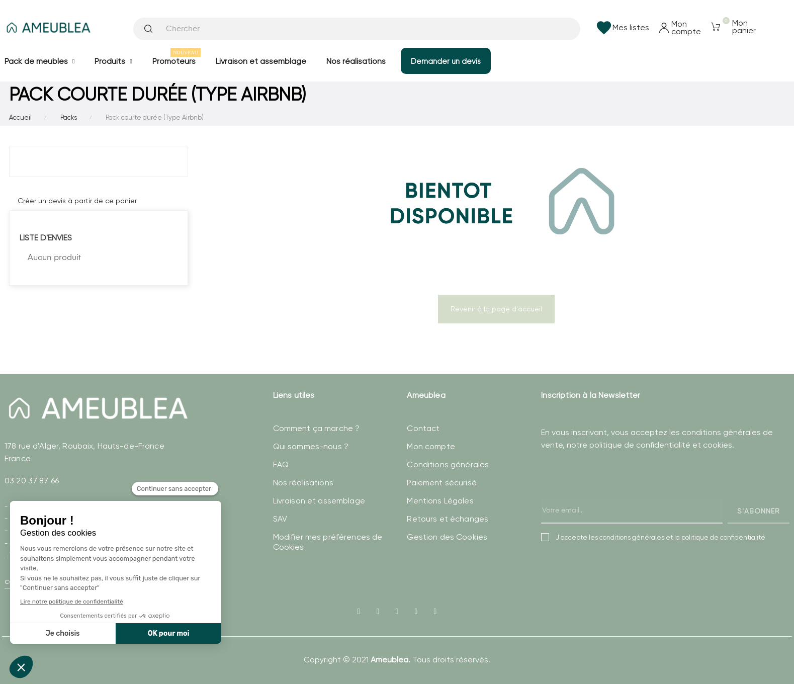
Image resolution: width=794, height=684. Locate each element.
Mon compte (431, 446)
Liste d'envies (46, 237)
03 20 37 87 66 (32, 480)
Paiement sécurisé (441, 482)
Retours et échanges (447, 519)
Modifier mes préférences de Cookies (328, 542)
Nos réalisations (303, 482)
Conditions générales (448, 464)
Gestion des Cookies (447, 537)
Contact (423, 428)
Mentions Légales (440, 500)
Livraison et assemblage (319, 500)
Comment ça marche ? (316, 428)
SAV (280, 519)
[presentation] (617, 497)
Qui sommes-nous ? (310, 446)
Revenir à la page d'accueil (496, 309)
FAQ (281, 464)
